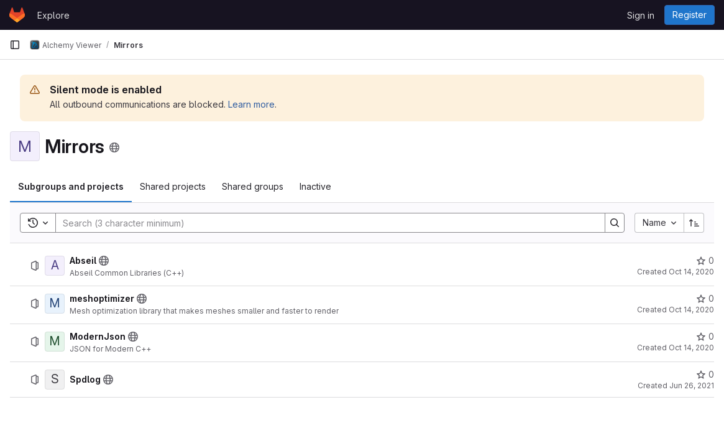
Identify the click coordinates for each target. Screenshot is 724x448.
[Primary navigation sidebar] (15, 45)
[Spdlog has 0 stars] (705, 375)
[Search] (324, 222)
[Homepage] (17, 15)
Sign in (640, 15)
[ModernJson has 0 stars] (705, 337)
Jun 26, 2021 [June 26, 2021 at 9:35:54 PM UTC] (691, 385)
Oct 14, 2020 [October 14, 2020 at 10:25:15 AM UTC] (691, 309)
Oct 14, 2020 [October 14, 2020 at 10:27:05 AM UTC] (691, 347)
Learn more (251, 104)
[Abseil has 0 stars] (705, 261)
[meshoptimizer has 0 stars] (705, 299)
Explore (53, 15)
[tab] (71, 186)
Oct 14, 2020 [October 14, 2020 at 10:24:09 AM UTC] (691, 271)
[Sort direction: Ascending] (694, 223)
